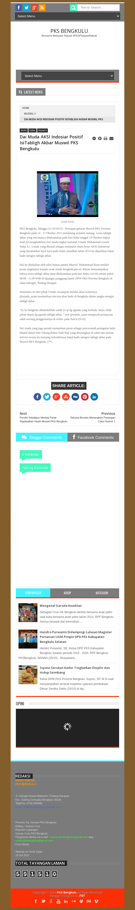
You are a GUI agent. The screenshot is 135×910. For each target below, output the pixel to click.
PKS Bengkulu (69, 30)
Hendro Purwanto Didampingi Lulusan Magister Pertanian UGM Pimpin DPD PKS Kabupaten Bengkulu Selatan (76, 637)
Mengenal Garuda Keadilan (61, 605)
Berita (24, 130)
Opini (20, 703)
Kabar (32, 130)
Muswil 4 (30, 113)
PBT (82, 895)
